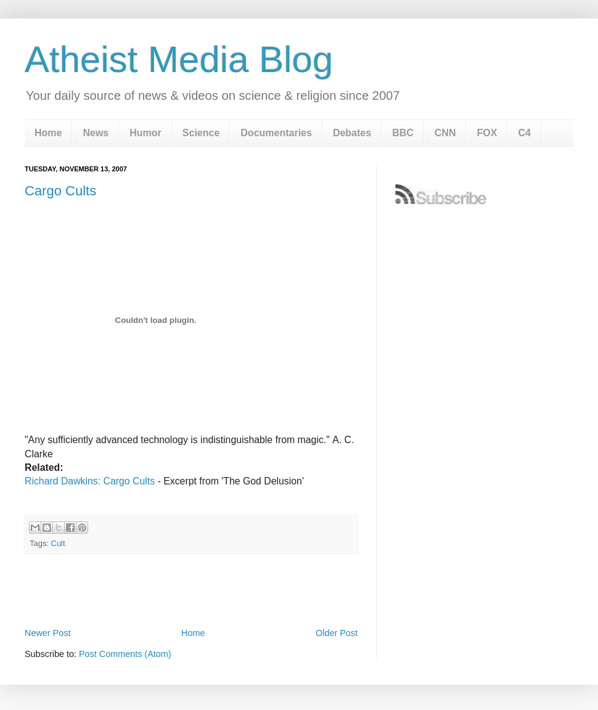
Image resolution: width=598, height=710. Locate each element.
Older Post (337, 633)
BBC (403, 133)
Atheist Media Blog (179, 59)
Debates (352, 133)
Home (48, 133)
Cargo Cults (60, 190)
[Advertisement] (191, 590)
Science (200, 133)
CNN (445, 133)
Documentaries (276, 133)
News (96, 133)
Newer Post (47, 633)
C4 (524, 133)
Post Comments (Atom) (125, 654)
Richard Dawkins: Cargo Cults (90, 481)
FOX (487, 133)
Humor (145, 133)
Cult (58, 543)
